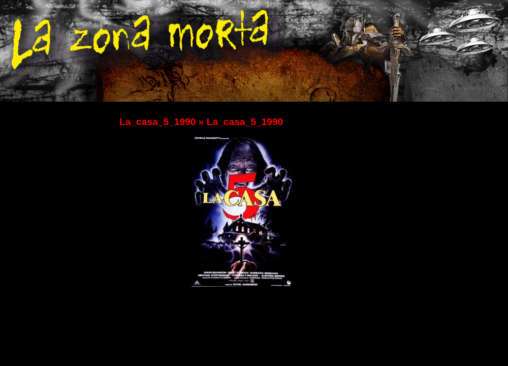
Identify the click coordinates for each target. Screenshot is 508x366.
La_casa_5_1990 (157, 121)
